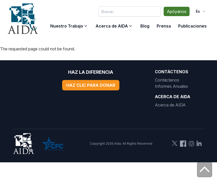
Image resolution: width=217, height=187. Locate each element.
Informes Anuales (171, 86)
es (201, 11)
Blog (144, 26)
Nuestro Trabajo (66, 26)
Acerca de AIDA (112, 26)
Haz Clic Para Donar (90, 85)
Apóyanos (176, 11)
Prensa (164, 26)
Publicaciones (192, 26)
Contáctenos (167, 80)
